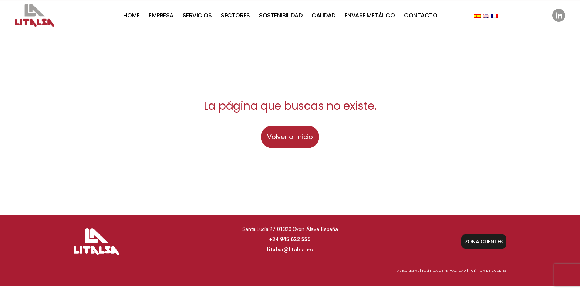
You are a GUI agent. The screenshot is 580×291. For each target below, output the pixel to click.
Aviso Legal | (409, 275)
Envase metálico (374, 17)
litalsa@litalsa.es (290, 254)
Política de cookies (488, 275)
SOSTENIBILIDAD (284, 17)
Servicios (201, 17)
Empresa (165, 17)
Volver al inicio (290, 141)
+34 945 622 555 (290, 244)
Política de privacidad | (445, 275)
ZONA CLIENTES (484, 246)
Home (135, 17)
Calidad (328, 17)
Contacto (424, 17)
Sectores (239, 17)
